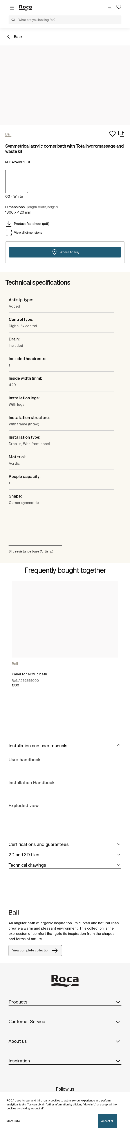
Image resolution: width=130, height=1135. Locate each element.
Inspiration (65, 1060)
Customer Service (65, 1021)
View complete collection (35, 950)
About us (65, 1041)
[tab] (65, 745)
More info (13, 1121)
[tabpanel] (65, 640)
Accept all (107, 1121)
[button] (13, 20)
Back (18, 37)
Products (65, 1001)
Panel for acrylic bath (29, 674)
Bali (15, 664)
